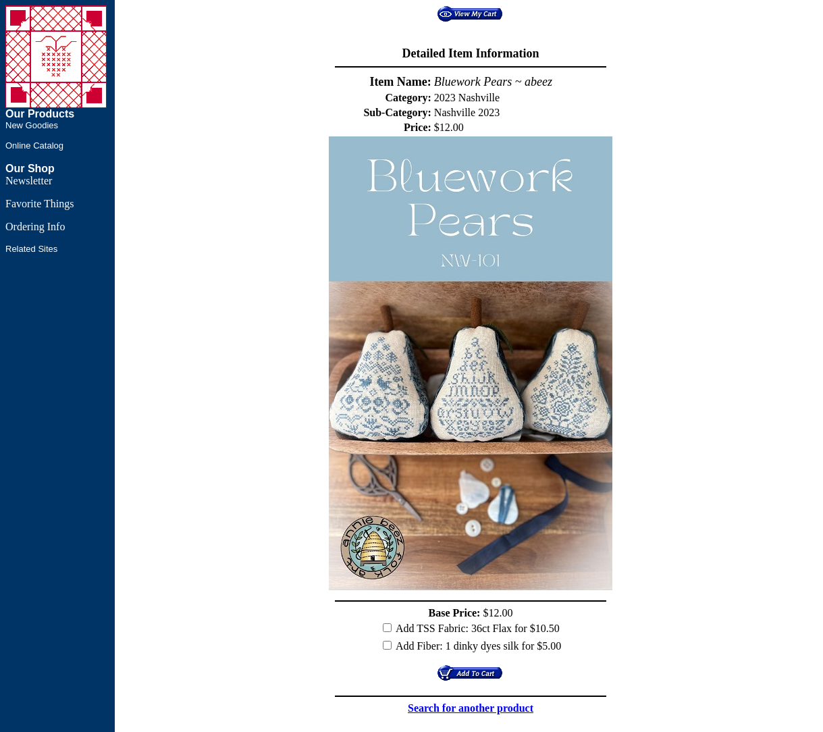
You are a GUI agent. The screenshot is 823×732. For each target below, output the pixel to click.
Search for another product (470, 708)
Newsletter (28, 180)
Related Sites (31, 249)
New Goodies (31, 125)
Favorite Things (39, 203)
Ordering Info (35, 226)
